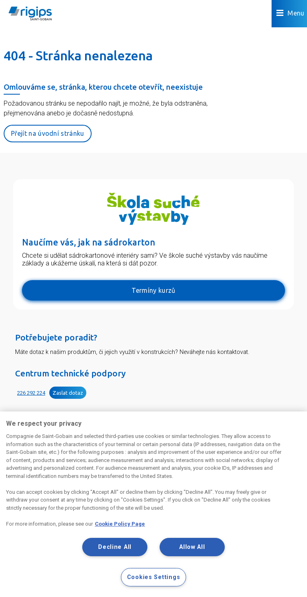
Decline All (115, 547)
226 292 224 (31, 393)
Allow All (192, 547)
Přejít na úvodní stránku (47, 133)
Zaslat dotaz (68, 393)
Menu (290, 13)
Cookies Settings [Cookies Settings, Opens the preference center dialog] (153, 577)
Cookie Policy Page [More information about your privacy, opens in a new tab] (120, 524)
